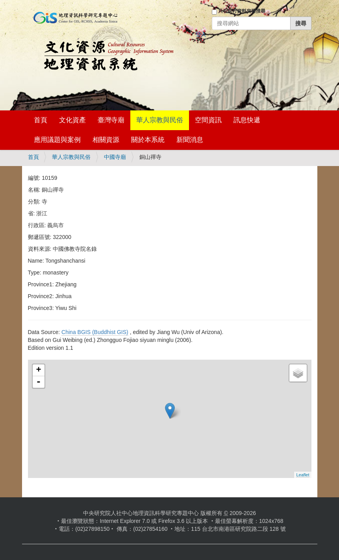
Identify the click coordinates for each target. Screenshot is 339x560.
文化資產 (72, 120)
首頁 (40, 120)
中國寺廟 (115, 157)
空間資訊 (208, 120)
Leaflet (302, 474)
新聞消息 (189, 140)
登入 (200, 34)
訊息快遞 (246, 120)
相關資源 (106, 140)
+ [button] (38, 370)
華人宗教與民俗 (159, 120)
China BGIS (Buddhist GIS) (94, 332)
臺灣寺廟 (111, 120)
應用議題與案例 (57, 140)
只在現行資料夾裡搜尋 (241, 11)
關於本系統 (148, 140)
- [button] (38, 382)
